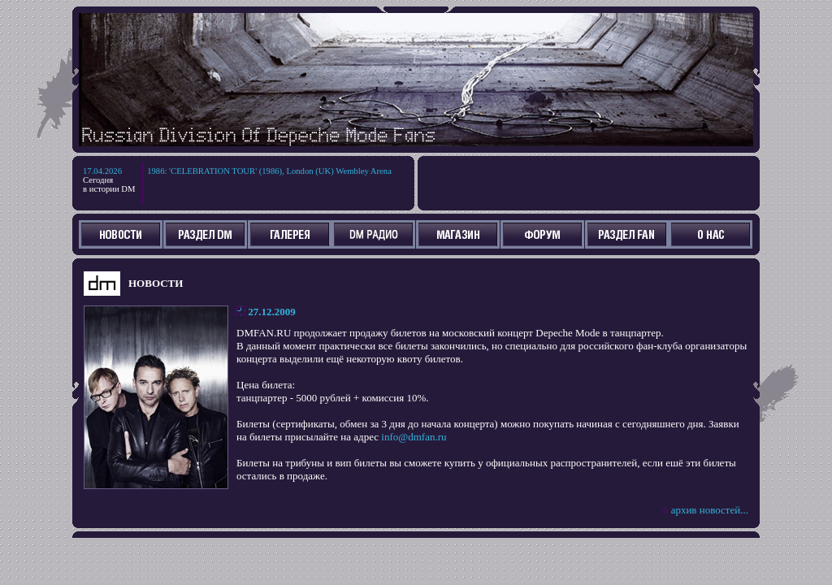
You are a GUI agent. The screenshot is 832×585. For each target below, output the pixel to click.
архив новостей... (709, 510)
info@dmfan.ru (413, 437)
